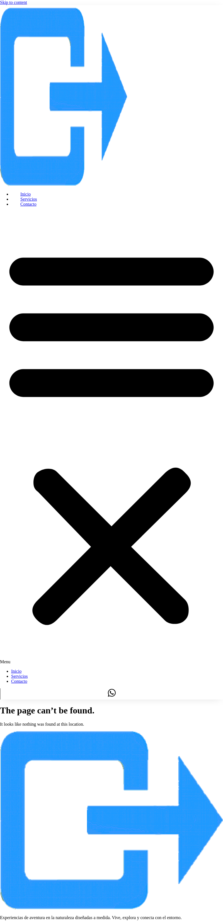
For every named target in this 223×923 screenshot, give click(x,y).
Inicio (25, 194)
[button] (111, 437)
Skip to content (13, 2)
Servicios (28, 199)
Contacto (28, 204)
